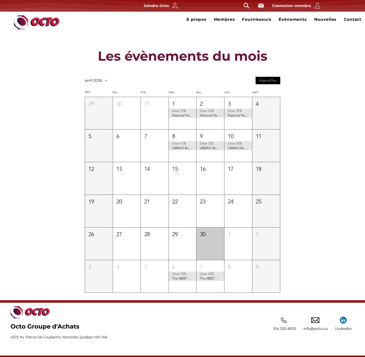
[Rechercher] (246, 6)
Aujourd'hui (268, 80)
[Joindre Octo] (161, 6)
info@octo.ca (315, 328)
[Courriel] (261, 6)
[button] (99, 113)
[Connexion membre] (297, 6)
